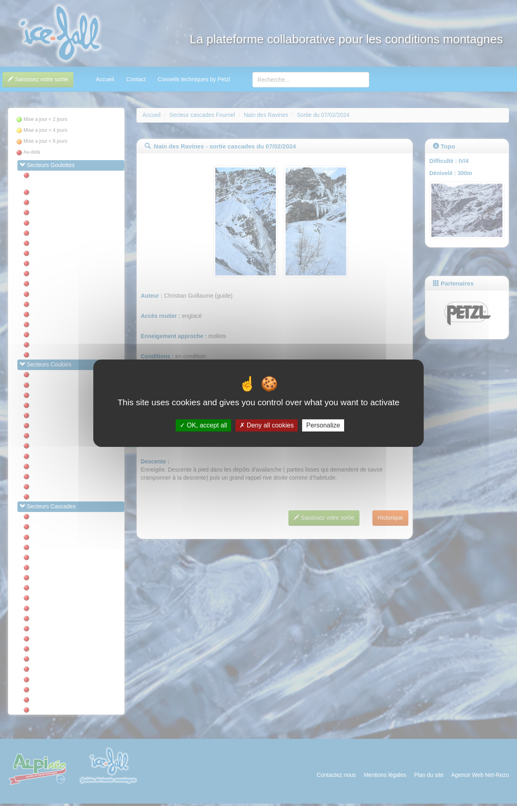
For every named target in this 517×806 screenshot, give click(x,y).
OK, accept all (203, 425)
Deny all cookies (267, 425)
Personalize (323, 425)
